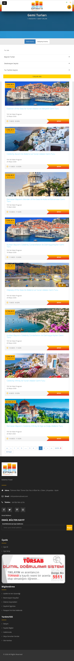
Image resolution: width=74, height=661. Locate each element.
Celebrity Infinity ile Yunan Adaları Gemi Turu (26, 381)
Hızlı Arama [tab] (30, 41)
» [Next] (47, 448)
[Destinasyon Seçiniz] (37, 63)
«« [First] (7, 448)
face (4, 510)
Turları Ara (37, 76)
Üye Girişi (6, 551)
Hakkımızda (7, 632)
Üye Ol (5, 547)
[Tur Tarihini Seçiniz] (37, 70)
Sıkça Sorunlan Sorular (11, 636)
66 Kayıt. (9, 452)
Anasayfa (32, 19)
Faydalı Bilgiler (8, 628)
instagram (23, 510)
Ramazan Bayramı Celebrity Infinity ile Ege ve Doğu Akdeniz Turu (35, 426)
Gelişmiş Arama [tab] (42, 41)
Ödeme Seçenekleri (10, 602)
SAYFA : (58, 448)
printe (17, 510)
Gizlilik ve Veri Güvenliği (11, 594)
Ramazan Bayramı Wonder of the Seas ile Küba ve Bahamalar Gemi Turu (36, 200)
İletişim (5, 624)
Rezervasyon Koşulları (11, 598)
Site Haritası (7, 640)
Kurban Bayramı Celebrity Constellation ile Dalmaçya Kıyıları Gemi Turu (35, 336)
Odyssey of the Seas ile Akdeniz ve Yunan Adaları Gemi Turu (32, 290)
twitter (10, 510)
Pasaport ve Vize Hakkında (12, 610)
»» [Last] (51, 448)
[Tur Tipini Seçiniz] (37, 57)
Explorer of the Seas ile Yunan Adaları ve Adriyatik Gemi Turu (33, 109)
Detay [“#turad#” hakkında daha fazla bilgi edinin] (59, 121)
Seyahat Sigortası (9, 606)
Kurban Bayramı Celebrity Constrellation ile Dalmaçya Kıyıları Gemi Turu (35, 246)
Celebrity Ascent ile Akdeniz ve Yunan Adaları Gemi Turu (31, 154)
